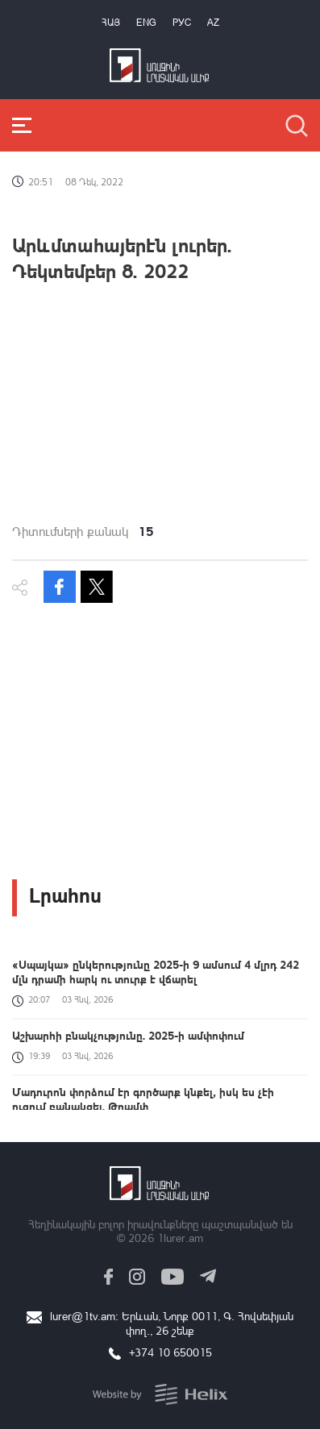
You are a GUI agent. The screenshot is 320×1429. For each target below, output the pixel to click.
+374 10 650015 (170, 1352)
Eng (146, 22)
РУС (181, 22)
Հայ (111, 22)
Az (213, 22)
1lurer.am (180, 1237)
